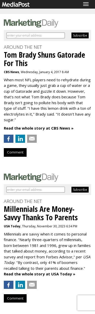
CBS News (11, 72)
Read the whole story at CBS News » (38, 128)
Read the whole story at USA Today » (39, 273)
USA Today (12, 226)
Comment (15, 152)
